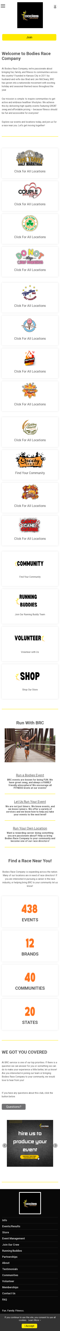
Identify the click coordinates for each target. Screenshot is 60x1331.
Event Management (13, 1238)
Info (4, 1220)
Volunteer (8, 1281)
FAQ (4, 1299)
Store (5, 1232)
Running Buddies (12, 1250)
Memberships (10, 1287)
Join (29, 37)
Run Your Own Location (30, 828)
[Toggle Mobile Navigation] (3, 6)
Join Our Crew (10, 1244)
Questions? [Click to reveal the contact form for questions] (13, 1107)
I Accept (29, 1325)
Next (57, 1145)
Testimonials (10, 1269)
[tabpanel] (30, 1143)
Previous (6, 1145)
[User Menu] (55, 6)
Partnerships (9, 1256)
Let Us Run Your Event (30, 802)
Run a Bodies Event (30, 775)
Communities (10, 1275)
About (6, 1262)
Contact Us (8, 1293)
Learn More (33, 1320)
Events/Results (11, 1226)
